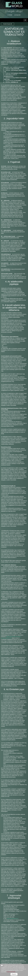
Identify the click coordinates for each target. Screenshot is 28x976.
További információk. (11, 971)
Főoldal (9, 15)
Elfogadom (14, 974)
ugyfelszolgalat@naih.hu (12, 918)
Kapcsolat (17, 15)
